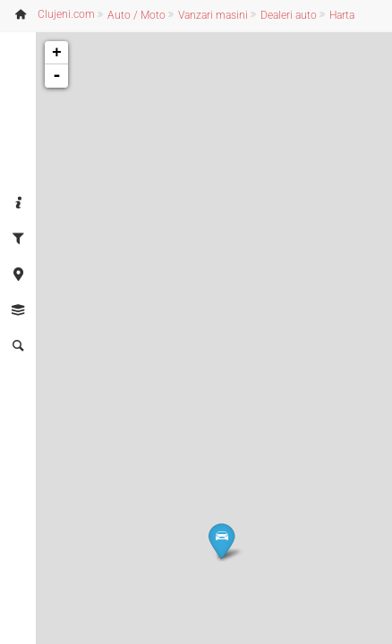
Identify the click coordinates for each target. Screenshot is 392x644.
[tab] (18, 204)
